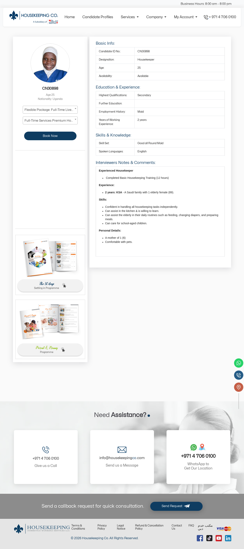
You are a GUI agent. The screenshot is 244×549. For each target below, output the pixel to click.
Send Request (176, 506)
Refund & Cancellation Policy (149, 527)
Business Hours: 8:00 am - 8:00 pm (206, 3)
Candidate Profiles (97, 17)
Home (70, 17)
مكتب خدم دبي (205, 527)
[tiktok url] (209, 538)
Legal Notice (121, 527)
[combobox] (50, 110)
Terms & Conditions (78, 527)
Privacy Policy (102, 527)
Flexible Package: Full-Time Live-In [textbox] (50, 109)
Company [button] (155, 17)
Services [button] (128, 17)
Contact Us (177, 527)
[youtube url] (219, 538)
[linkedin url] (228, 538)
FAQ (191, 525)
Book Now (50, 135)
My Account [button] (184, 17)
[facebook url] (200, 538)
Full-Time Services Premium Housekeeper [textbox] (51, 120)
